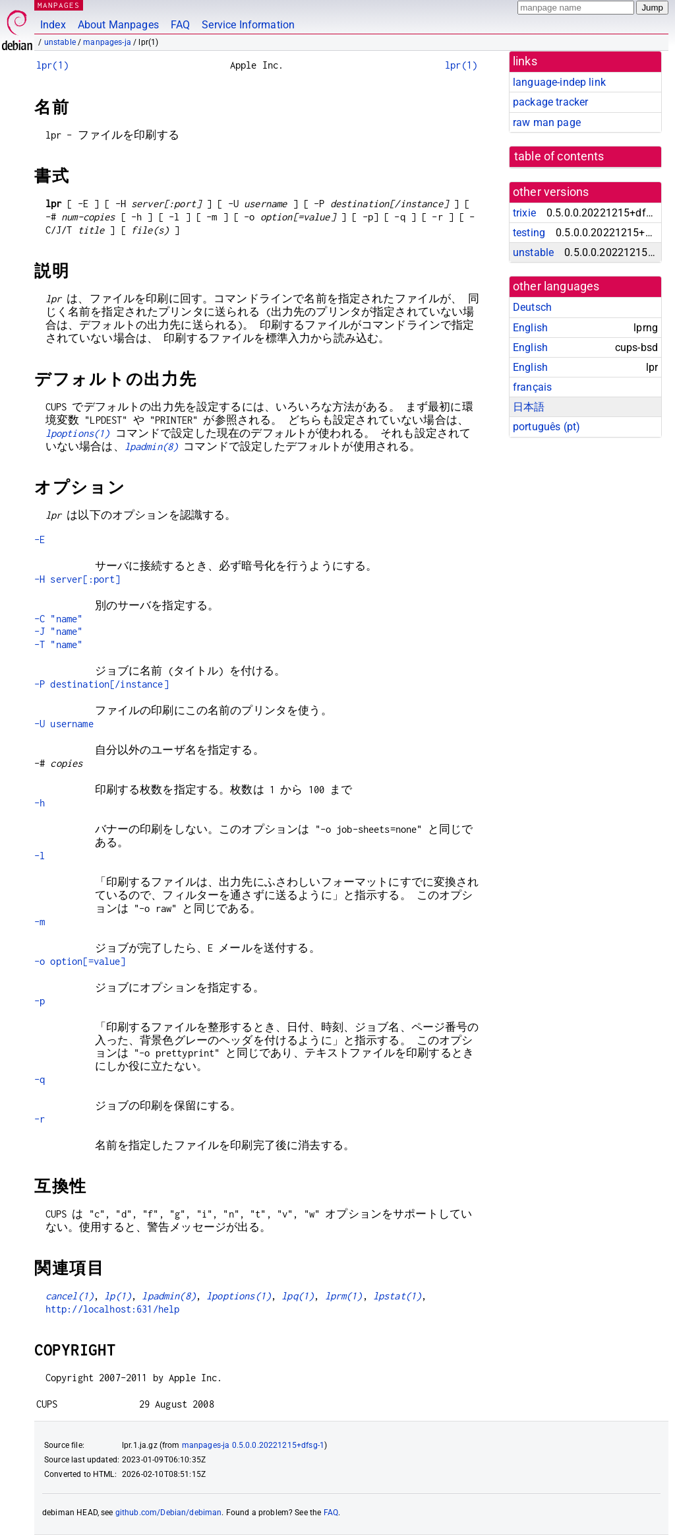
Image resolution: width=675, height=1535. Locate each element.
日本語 (528, 407)
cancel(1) (69, 1295)
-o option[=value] (80, 961)
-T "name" (58, 644)
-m (39, 921)
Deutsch (532, 307)
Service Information (248, 24)
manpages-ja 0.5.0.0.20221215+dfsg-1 (253, 1445)
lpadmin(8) (152, 446)
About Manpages (118, 24)
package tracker (550, 102)
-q (39, 1079)
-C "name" (58, 618)
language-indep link (559, 82)
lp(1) (117, 1295)
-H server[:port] (77, 579)
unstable (60, 42)
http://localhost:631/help (112, 1309)
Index (53, 24)
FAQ (180, 24)
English (530, 327)
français (532, 387)
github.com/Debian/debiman (168, 1512)
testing (529, 232)
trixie (524, 213)
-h (39, 802)
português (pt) (546, 426)
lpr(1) (52, 65)
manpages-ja (107, 42)
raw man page (547, 122)
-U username (64, 723)
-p (39, 1000)
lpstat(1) (397, 1295)
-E (39, 539)
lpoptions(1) (77, 433)
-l (39, 855)
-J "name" (58, 631)
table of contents (559, 156)
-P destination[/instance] (101, 684)
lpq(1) (297, 1295)
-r (39, 1119)
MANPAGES (59, 5)
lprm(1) (344, 1295)
